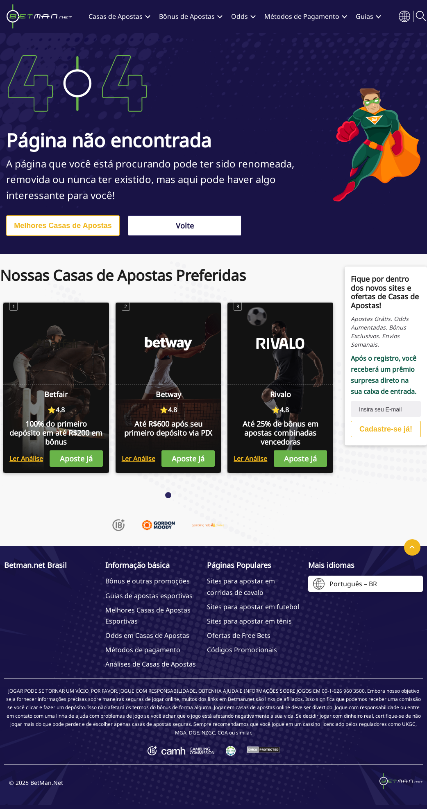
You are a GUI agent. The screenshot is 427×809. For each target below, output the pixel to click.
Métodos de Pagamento (301, 16)
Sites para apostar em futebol (253, 606)
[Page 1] (168, 495)
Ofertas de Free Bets (238, 635)
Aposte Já (76, 458)
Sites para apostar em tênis (249, 621)
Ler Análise (26, 458)
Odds (239, 16)
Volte (185, 225)
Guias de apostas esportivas (149, 595)
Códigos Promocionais (242, 649)
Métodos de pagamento (142, 649)
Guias (364, 16)
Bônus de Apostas (187, 16)
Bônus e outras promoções (147, 580)
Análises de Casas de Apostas (150, 664)
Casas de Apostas (116, 16)
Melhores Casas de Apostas (62, 225)
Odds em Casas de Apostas (147, 635)
